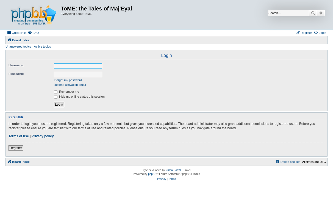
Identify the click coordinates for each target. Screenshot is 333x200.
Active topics (42, 46)
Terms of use (19, 136)
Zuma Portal (173, 170)
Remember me (66, 91)
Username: (16, 65)
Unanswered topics (18, 46)
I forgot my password (68, 80)
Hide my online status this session (79, 96)
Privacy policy (43, 136)
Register (16, 148)
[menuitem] (33, 32)
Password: (16, 73)
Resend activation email (70, 84)
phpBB (152, 174)
